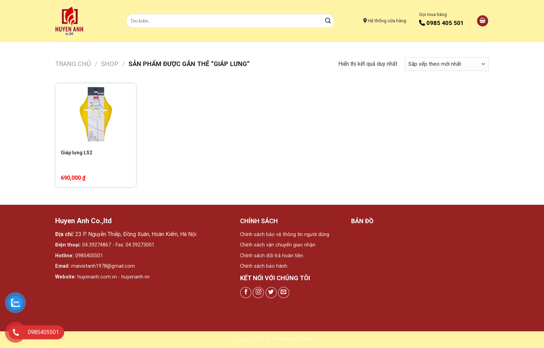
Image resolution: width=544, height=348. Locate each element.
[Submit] (328, 21)
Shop (109, 63)
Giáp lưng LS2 (76, 152)
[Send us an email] (283, 292)
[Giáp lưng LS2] (96, 114)
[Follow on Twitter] (271, 292)
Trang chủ (73, 63)
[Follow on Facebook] (246, 292)
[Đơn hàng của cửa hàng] (446, 64)
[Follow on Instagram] (258, 292)
